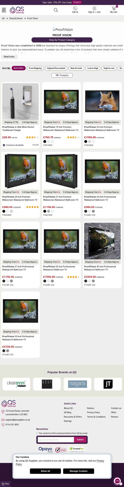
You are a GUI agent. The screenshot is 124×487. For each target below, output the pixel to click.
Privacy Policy (93, 412)
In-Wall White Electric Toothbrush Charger (18, 128)
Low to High (93, 68)
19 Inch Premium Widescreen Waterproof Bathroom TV (60, 128)
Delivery (90, 408)
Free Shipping (35, 68)
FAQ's (113, 412)
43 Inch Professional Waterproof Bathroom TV (100, 268)
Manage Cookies (78, 471)
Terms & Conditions (96, 417)
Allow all (45, 471)
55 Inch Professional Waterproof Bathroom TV (18, 338)
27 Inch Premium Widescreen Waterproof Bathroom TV (60, 198)
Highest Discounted (56, 68)
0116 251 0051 (10, 424)
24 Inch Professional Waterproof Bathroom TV (100, 198)
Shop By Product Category (62, 40)
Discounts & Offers (73, 417)
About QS (68, 408)
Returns (114, 417)
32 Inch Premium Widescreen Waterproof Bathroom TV (101, 128)
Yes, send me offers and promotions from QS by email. (63, 433)
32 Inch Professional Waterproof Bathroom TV (59, 268)
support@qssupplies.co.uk (16, 420)
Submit (80, 439)
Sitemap (68, 421)
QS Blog (67, 412)
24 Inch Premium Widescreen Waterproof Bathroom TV (19, 198)
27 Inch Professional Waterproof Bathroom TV (18, 268)
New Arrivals (76, 68)
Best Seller (19, 68)
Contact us (116, 408)
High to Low (109, 68)
